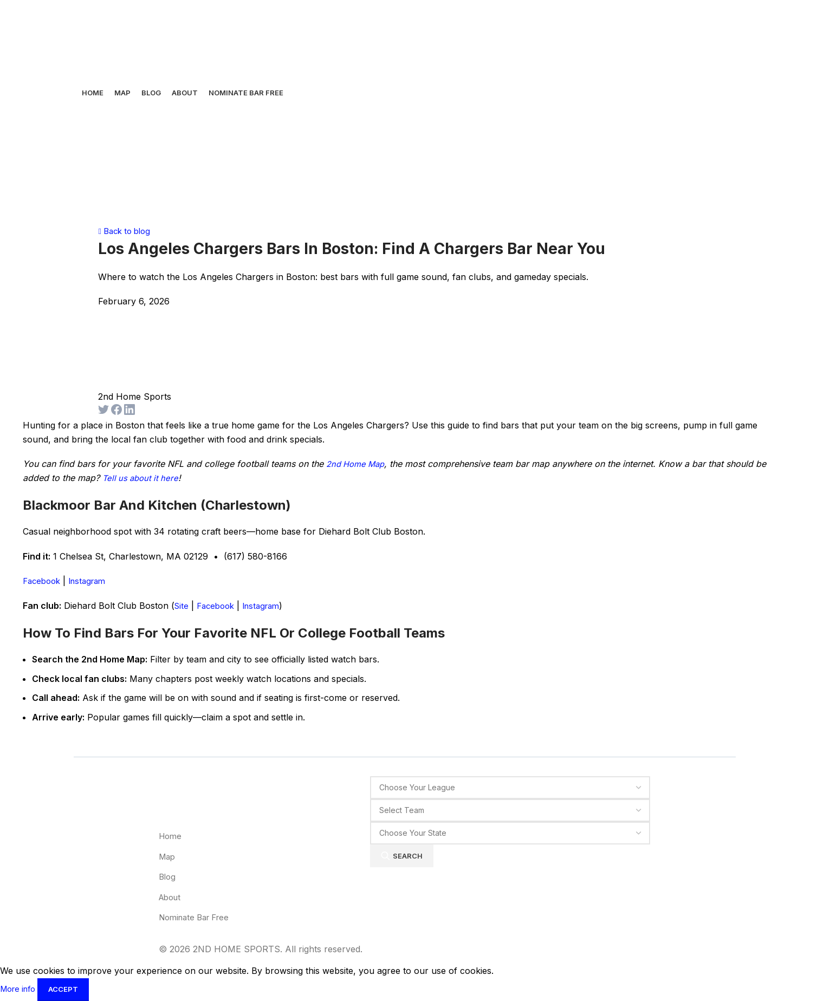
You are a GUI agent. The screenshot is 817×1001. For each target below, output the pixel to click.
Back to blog (127, 230)
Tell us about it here (142, 477)
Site (182, 605)
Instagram (92, 580)
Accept (69, 989)
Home (171, 835)
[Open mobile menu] (90, 192)
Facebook (43, 580)
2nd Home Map (358, 463)
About (171, 897)
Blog (168, 876)
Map (168, 856)
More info (21, 988)
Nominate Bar (198, 917)
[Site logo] (111, 39)
